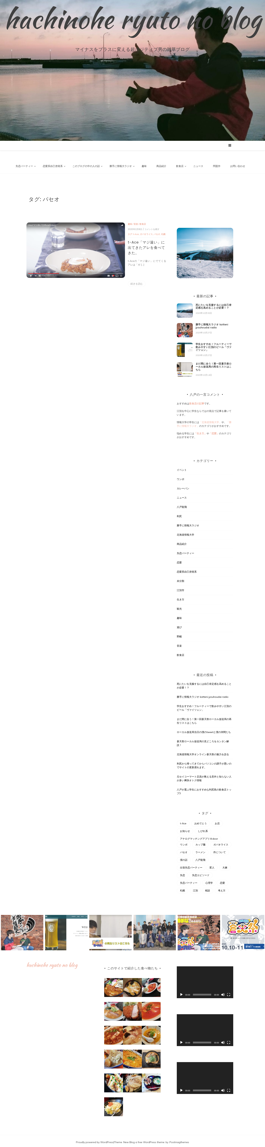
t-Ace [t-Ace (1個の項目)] (183, 821)
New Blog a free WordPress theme (143, 1139)
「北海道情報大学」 (210, 419)
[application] (205, 980)
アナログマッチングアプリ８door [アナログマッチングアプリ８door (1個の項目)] (199, 836)
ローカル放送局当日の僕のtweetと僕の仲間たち (204, 729)
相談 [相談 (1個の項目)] (207, 888)
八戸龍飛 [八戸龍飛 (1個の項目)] (200, 857)
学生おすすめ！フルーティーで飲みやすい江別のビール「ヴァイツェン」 (214, 344)
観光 (179, 606)
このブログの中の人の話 (86, 166)
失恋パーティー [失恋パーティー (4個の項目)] (188, 880)
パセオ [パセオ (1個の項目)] (183, 850)
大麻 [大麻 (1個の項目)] (224, 865)
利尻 (179, 513)
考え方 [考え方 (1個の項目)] (221, 888)
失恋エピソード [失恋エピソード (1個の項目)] (200, 872)
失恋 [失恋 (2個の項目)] (182, 872)
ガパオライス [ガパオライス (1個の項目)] (220, 842)
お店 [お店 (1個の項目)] (217, 821)
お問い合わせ (237, 166)
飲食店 (180, 166)
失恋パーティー (24, 166)
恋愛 (179, 560)
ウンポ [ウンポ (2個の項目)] (183, 842)
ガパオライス (112, 231)
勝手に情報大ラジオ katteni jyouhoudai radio (212, 323)
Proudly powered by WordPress (94, 1139)
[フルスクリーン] (228, 992)
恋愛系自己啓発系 (53, 166)
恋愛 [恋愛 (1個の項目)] (222, 880)
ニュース (198, 166)
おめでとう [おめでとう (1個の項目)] (200, 821)
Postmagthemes (179, 1139)
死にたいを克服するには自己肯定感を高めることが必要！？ (214, 304)
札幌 (129, 231)
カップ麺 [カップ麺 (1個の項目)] (200, 842)
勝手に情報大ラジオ (121, 166)
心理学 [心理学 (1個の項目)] (209, 880)
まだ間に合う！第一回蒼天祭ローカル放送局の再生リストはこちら (214, 364)
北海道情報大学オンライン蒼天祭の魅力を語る (203, 752)
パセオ (123, 231)
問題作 (216, 166)
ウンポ (180, 476)
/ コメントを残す (117, 226)
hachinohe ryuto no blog (132, 19)
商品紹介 (161, 166)
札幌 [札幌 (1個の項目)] (182, 888)
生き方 (180, 597)
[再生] (181, 992)
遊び (179, 624)
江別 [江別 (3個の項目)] (195, 888)
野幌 (179, 634)
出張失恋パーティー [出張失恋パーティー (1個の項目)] (191, 865)
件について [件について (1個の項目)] (219, 850)
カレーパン (183, 486)
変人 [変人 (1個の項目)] (211, 865)
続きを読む (103, 272)
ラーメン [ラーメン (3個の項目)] (200, 850)
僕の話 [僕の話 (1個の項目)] (183, 857)
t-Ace (102, 231)
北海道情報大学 (185, 532)
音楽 (102, 221)
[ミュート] (223, 992)
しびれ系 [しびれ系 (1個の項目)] (203, 828)
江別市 (180, 587)
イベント (182, 467)
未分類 (180, 578)
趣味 (144, 166)
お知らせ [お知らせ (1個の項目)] (185, 828)
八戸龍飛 (182, 504)
